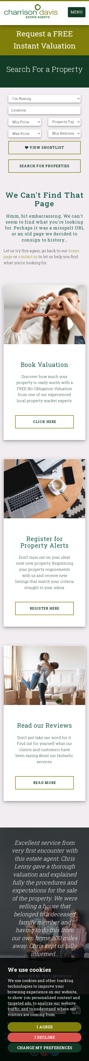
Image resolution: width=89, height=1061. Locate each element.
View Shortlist (44, 147)
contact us (27, 256)
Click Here (44, 421)
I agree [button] (45, 1026)
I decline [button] (44, 1037)
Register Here (44, 608)
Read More (44, 782)
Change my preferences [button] (44, 1047)
